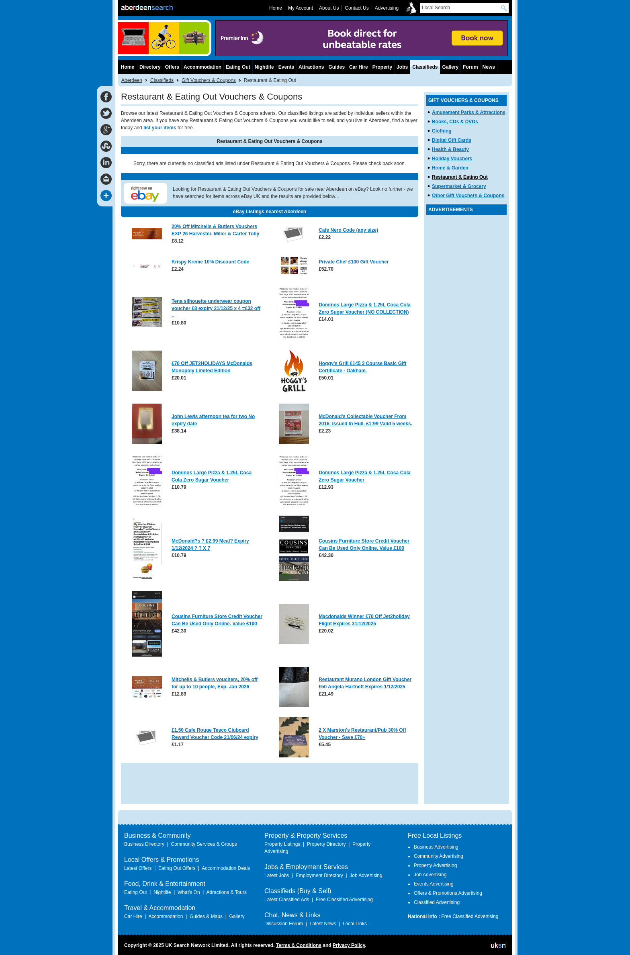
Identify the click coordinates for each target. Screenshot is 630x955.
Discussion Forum (283, 923)
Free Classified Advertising (344, 899)
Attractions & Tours (226, 892)
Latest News (322, 923)
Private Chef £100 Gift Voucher (354, 262)
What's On (189, 892)
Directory (150, 67)
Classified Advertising (437, 902)
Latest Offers (137, 868)
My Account (300, 8)
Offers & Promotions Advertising (448, 893)
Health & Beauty (450, 149)
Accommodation (202, 67)
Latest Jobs (276, 875)
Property (382, 67)
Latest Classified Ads (286, 899)
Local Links (355, 923)
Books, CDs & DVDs (455, 121)
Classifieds (162, 80)
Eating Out (238, 67)
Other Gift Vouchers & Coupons (468, 195)
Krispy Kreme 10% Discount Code (210, 262)
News (489, 67)
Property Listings (282, 844)
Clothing (442, 131)
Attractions (311, 67)
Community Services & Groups (204, 844)
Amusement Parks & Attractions (468, 112)
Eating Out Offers (177, 868)
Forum (470, 67)
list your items (159, 128)
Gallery (450, 67)
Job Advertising (366, 875)
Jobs (402, 67)
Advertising (387, 8)
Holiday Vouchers (452, 158)
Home (127, 67)
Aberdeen (131, 80)
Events (286, 67)
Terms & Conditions (298, 945)
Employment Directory (319, 875)
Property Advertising (435, 865)
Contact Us (356, 8)
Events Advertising (434, 884)
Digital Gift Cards (451, 140)
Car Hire (358, 67)
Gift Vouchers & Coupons (209, 80)
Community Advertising (438, 856)
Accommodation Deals (226, 868)
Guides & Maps (206, 916)
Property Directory (326, 844)
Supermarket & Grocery (459, 186)
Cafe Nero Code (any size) (348, 230)
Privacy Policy (349, 945)
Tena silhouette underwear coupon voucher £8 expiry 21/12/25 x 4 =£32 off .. (216, 308)
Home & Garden (450, 168)
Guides (336, 67)
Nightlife (264, 67)
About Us (329, 8)
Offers (172, 67)
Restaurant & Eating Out (460, 177)
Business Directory (144, 844)
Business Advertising (436, 847)
